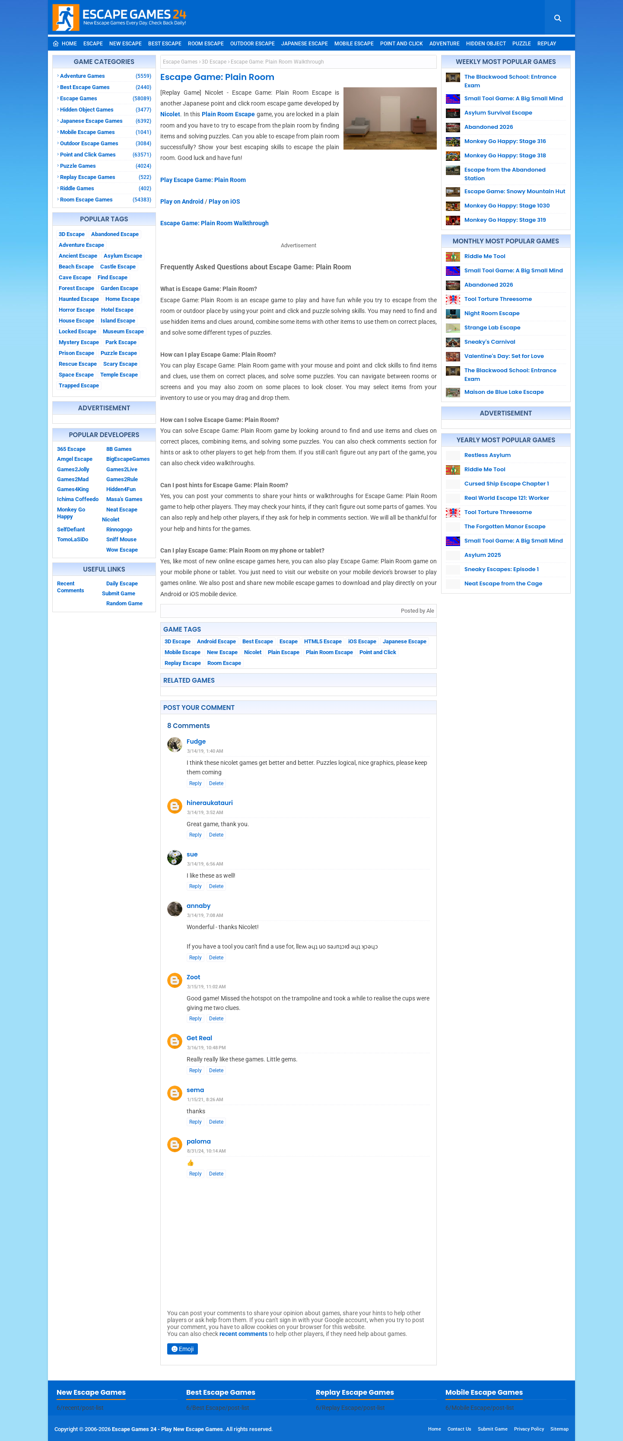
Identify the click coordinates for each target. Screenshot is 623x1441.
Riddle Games (105, 188)
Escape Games (105, 98)
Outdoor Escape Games (105, 143)
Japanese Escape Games (105, 121)
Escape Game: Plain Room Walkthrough (214, 223)
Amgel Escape (74, 459)
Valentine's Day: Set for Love (504, 356)
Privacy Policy (529, 1429)
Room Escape (206, 44)
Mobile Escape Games (105, 132)
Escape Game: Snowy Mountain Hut (515, 191)
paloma (199, 1141)
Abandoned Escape (115, 234)
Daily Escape (122, 583)
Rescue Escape (78, 364)
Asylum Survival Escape (498, 113)
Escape (93, 44)
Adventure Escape (81, 245)
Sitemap (559, 1429)
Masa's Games (124, 499)
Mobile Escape (354, 44)
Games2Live (121, 469)
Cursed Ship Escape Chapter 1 (506, 483)
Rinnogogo (119, 529)
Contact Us (459, 1429)
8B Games (119, 449)
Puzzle (521, 44)
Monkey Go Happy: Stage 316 (505, 141)
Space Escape (76, 374)
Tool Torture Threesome (498, 299)
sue (192, 854)
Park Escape (121, 342)
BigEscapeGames (128, 459)
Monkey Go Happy (71, 513)
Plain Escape (283, 652)
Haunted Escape (79, 299)
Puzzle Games (105, 166)
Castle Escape (118, 266)
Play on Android (181, 201)
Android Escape (216, 641)
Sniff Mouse (121, 539)
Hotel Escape (117, 310)
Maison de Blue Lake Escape (504, 392)
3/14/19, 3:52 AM (205, 812)
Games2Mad (73, 479)
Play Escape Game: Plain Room (203, 179)
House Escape (76, 320)
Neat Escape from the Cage (503, 583)
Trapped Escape (79, 385)
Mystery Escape (79, 342)
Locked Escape (77, 331)
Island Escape (118, 320)
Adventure (444, 44)
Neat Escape (121, 509)
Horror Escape (77, 310)
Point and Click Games (105, 154)
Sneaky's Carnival (489, 342)
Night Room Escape (492, 313)
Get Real (199, 1038)
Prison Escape (76, 353)
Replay (546, 44)
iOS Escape (362, 641)
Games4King (73, 489)
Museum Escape (123, 331)
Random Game (124, 603)
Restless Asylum (487, 455)
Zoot (193, 977)
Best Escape (164, 44)
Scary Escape (120, 364)
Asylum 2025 (482, 555)
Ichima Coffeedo (78, 499)
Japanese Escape (304, 44)
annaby (198, 905)
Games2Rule (122, 479)
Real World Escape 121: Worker (506, 498)
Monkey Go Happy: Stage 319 (505, 220)
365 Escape (71, 449)
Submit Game (118, 593)
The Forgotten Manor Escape (505, 526)
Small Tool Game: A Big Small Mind (513, 98)
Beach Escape (76, 266)
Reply (195, 783)
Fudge (196, 741)
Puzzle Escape (119, 353)
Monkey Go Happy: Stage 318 (505, 155)
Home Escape (122, 299)
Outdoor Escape (252, 44)
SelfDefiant (71, 529)
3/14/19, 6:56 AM (205, 864)
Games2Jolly (73, 469)
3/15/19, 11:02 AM (206, 987)
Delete (216, 783)
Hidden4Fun (121, 489)
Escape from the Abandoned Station (505, 174)
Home (64, 43)
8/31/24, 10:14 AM (206, 1151)
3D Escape (72, 234)
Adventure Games (105, 76)
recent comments (243, 1333)
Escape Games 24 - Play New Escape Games (167, 1429)
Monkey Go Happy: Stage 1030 (507, 205)
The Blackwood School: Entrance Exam (510, 81)
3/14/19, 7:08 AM (205, 915)
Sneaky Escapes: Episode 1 (501, 569)
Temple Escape (119, 374)
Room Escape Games (105, 199)
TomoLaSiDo (72, 539)
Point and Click (401, 44)
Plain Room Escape (228, 114)
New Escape (125, 44)
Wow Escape (122, 549)
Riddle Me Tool (484, 256)
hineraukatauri (210, 803)
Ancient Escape (78, 255)
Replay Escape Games (105, 177)
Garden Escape (119, 288)
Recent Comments (70, 587)
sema (195, 1090)
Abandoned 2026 (488, 127)
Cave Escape (75, 277)
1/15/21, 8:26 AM (205, 1099)
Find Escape (112, 277)
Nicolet (110, 519)
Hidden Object (486, 44)
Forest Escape (76, 288)
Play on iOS (224, 201)
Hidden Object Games (105, 109)
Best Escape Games (105, 87)
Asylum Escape (123, 255)
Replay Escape (183, 663)
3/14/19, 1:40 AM (205, 751)
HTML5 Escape (323, 641)
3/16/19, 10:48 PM (206, 1048)
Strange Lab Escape (492, 327)
